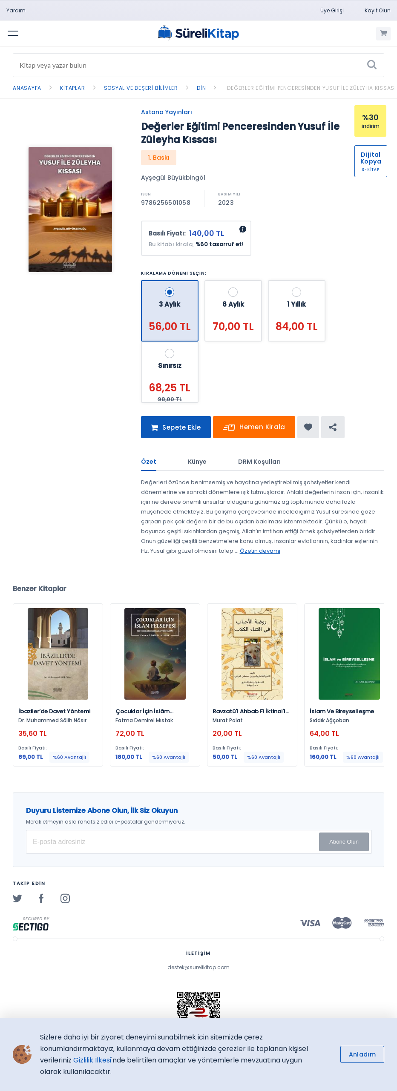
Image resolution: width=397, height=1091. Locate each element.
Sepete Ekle (176, 428)
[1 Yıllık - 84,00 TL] (296, 284)
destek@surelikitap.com (198, 967)
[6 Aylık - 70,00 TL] (234, 284)
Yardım (16, 10)
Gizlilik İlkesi (92, 1060)
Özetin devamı (260, 551)
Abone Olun (344, 841)
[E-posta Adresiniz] (199, 842)
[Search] (198, 65)
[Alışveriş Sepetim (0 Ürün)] (383, 33)
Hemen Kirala (254, 427)
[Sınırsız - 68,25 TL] (169, 345)
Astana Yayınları (166, 112)
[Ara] (372, 65)
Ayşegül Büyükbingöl (173, 177)
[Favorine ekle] (308, 427)
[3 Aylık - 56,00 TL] (170, 284)
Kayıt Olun (378, 10)
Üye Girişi (332, 10)
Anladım (362, 1054)
